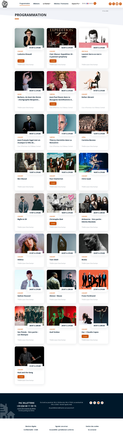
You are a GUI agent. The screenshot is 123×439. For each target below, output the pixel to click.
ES (92, 3)
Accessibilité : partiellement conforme (61, 430)
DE (90, 3)
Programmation (25, 3)
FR (87, 3)
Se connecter (92, 430)
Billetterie (36, 4)
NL (85, 3)
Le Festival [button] (46, 4)
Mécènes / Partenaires (61, 4)
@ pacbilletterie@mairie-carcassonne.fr (61, 408)
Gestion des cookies (92, 426)
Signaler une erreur (61, 426)
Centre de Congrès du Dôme (26, 409)
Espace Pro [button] (75, 4)
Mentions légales (30, 426)
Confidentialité (28, 430)
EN (83, 3)
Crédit (36, 430)
